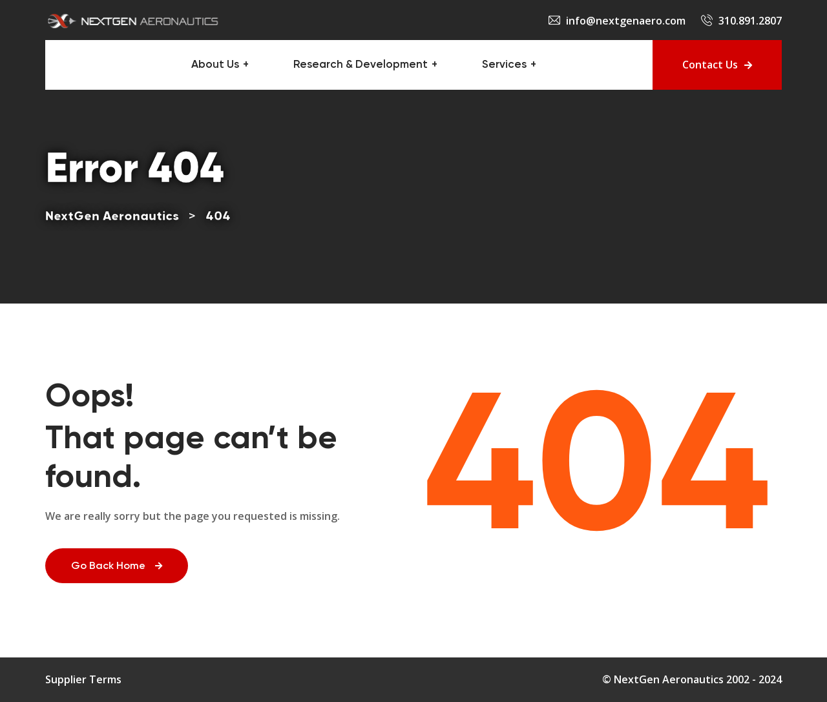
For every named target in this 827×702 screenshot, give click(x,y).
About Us (215, 64)
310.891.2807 (750, 21)
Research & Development (360, 64)
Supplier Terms (83, 679)
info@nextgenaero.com (626, 21)
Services (504, 64)
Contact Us (717, 64)
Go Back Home (116, 566)
